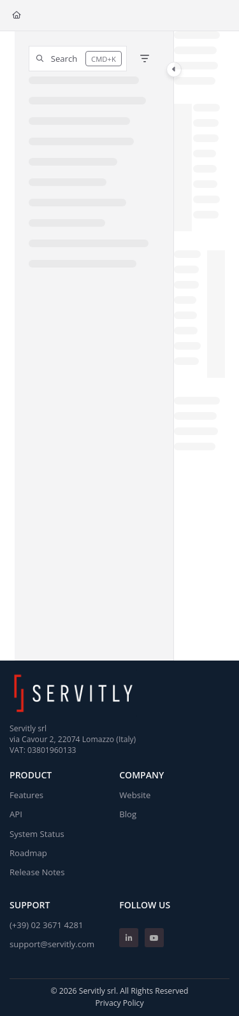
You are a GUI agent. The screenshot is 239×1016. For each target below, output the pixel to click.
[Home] (16, 16)
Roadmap (28, 853)
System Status (37, 834)
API (16, 814)
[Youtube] (154, 937)
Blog (127, 814)
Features (26, 795)
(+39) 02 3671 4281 (46, 925)
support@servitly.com (52, 944)
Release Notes (37, 872)
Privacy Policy (119, 1003)
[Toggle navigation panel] (174, 69)
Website (134, 795)
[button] (78, 58)
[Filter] (144, 58)
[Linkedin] (128, 937)
